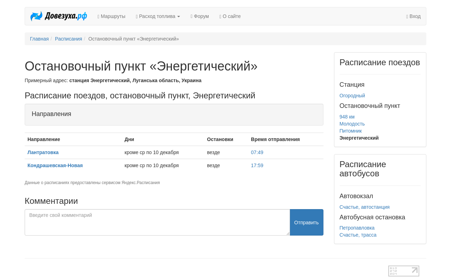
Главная (39, 39)
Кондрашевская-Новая (55, 165)
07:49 (257, 152)
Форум (200, 16)
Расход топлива (158, 16)
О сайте (230, 16)
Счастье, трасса (358, 235)
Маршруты (111, 16)
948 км (347, 117)
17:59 (257, 165)
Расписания (68, 39)
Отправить (306, 222)
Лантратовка (42, 152)
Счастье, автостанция (365, 207)
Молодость (352, 124)
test (201, 269)
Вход (413, 16)
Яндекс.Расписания (141, 182)
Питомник (351, 131)
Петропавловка (357, 228)
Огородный (352, 95)
